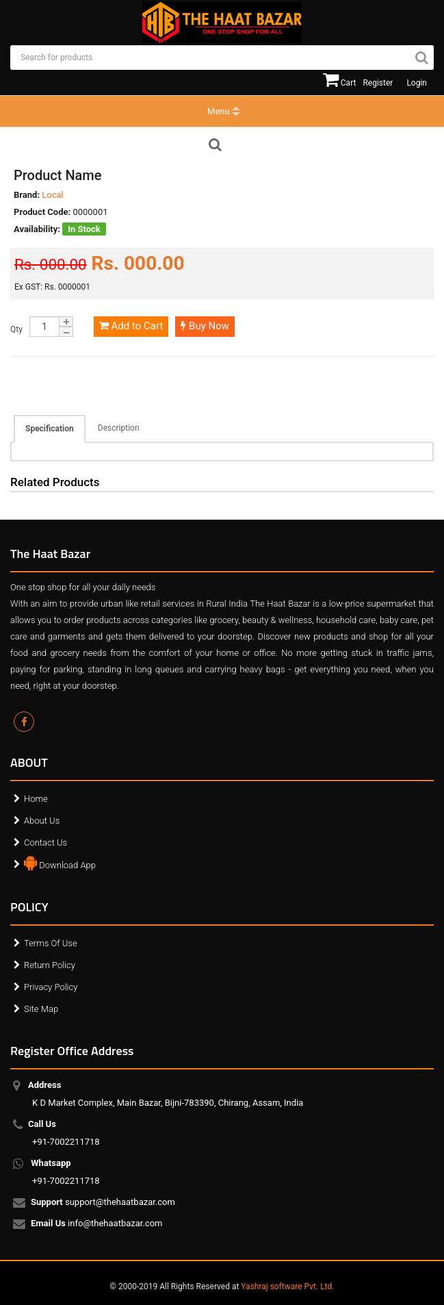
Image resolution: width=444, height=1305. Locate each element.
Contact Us (45, 842)
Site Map (41, 1009)
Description (119, 428)
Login (416, 83)
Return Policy (49, 965)
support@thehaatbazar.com (103, 1203)
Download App (60, 862)
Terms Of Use (50, 943)
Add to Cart (131, 326)
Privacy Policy (50, 987)
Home (36, 799)
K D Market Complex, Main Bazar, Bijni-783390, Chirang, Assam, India (167, 1094)
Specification (49, 428)
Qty (16, 329)
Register (378, 83)
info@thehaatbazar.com (97, 1224)
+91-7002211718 (66, 1133)
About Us (42, 820)
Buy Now (205, 326)
